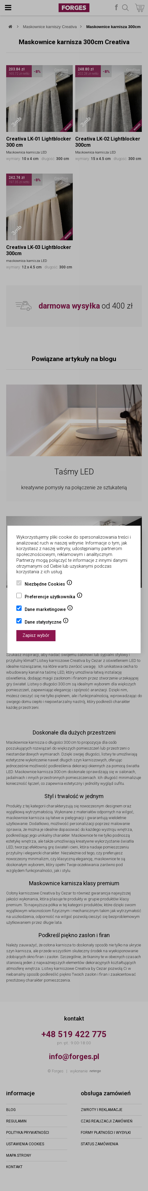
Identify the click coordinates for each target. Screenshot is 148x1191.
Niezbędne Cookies (48, 585)
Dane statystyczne (47, 623)
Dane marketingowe (49, 610)
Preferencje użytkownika (54, 597)
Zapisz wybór (36, 635)
